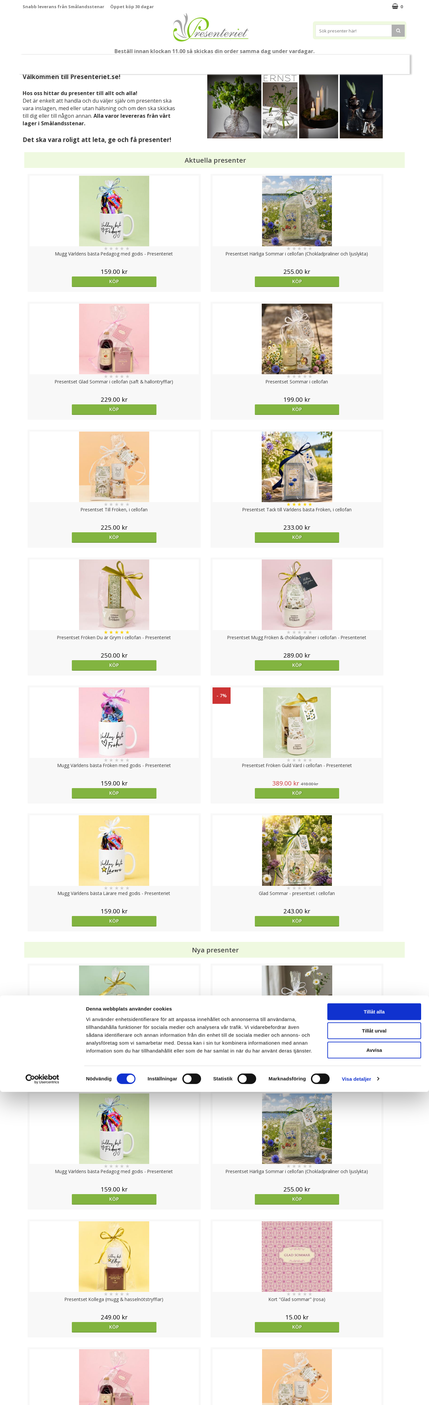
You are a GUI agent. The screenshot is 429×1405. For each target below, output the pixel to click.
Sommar (142, 62)
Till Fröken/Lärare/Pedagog (92, 61)
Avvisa (374, 1363)
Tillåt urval (374, 1344)
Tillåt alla (374, 1325)
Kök (280, 61)
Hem (255, 61)
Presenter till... (219, 61)
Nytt (44, 62)
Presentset (177, 61)
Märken (359, 61)
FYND (384, 62)
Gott (331, 61)
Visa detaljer (356, 1392)
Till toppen (214, 1291)
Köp (70, 281)
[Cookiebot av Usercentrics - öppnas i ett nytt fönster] (42, 1392)
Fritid (305, 61)
